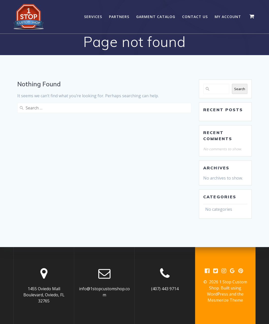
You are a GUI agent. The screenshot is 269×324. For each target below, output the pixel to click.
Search (239, 89)
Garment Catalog (155, 16)
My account (228, 16)
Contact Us (195, 16)
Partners (119, 16)
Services (93, 16)
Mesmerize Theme (225, 300)
